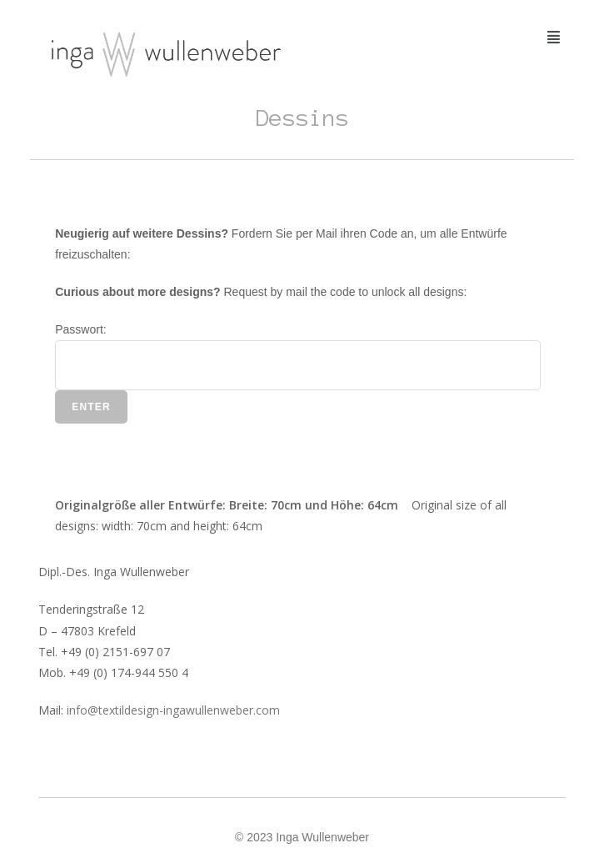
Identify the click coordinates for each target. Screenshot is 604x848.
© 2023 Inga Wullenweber (302, 837)
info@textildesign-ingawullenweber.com (173, 710)
